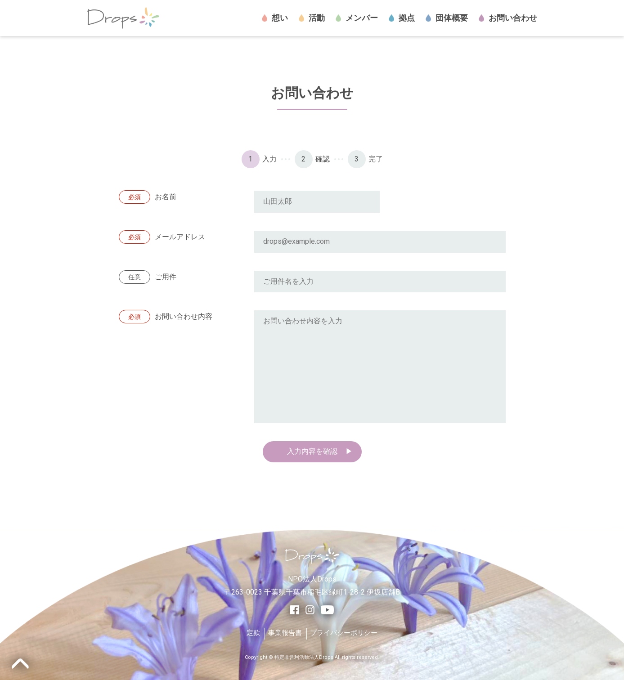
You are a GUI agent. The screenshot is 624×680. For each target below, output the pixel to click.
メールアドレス (162, 237)
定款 (253, 633)
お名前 (147, 197)
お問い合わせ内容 (165, 316)
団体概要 (447, 18)
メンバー (357, 18)
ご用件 (147, 277)
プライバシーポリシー (343, 633)
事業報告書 (285, 633)
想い (275, 18)
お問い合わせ (508, 18)
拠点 (402, 18)
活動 (312, 18)
